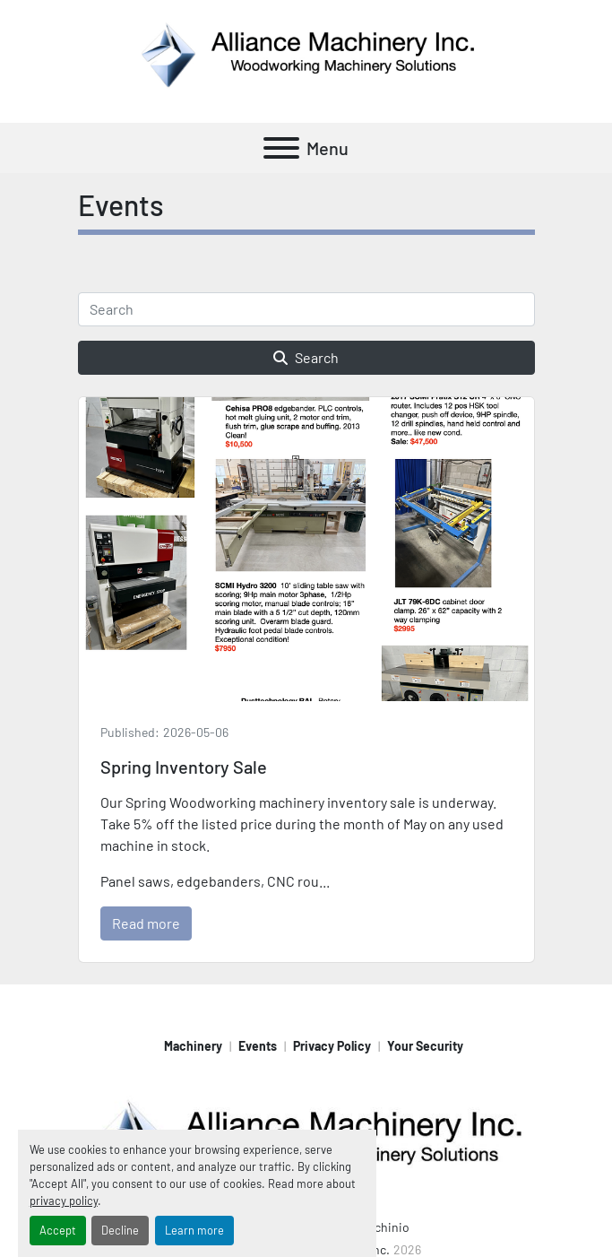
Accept (57, 1230)
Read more (146, 923)
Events (257, 1045)
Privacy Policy (332, 1045)
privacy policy (64, 1200)
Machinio (384, 1227)
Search (306, 357)
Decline (120, 1230)
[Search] (306, 309)
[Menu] (281, 148)
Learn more (194, 1230)
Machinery (193, 1045)
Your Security (425, 1045)
